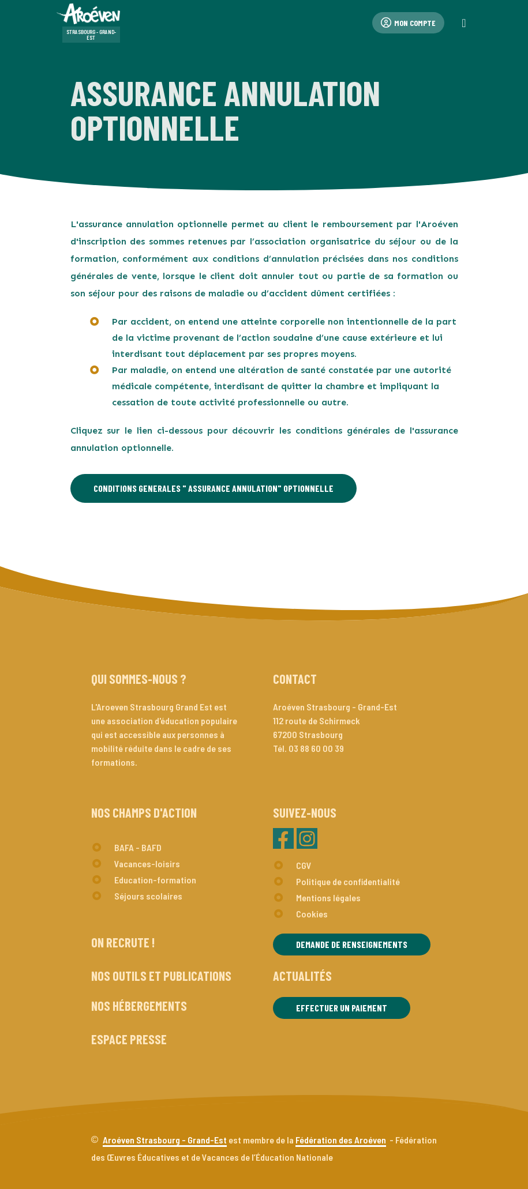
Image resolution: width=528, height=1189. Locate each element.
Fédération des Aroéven (340, 1139)
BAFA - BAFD (138, 847)
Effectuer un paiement (341, 1007)
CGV (304, 865)
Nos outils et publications (161, 975)
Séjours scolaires (148, 895)
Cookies (312, 913)
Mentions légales (328, 897)
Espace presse (129, 1039)
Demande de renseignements (351, 944)
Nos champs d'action (144, 812)
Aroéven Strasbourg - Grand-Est (165, 1139)
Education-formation (155, 879)
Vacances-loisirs (147, 863)
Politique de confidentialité (348, 881)
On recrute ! (123, 942)
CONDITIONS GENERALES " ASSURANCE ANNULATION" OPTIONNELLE (213, 488)
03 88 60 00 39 (316, 748)
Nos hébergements (139, 1005)
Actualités (302, 975)
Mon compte (408, 23)
